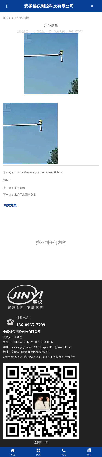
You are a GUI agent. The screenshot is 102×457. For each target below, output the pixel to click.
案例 (13, 18)
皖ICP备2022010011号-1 (38, 356)
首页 (6, 18)
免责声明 (70, 356)
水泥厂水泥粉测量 (25, 194)
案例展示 (19, 187)
